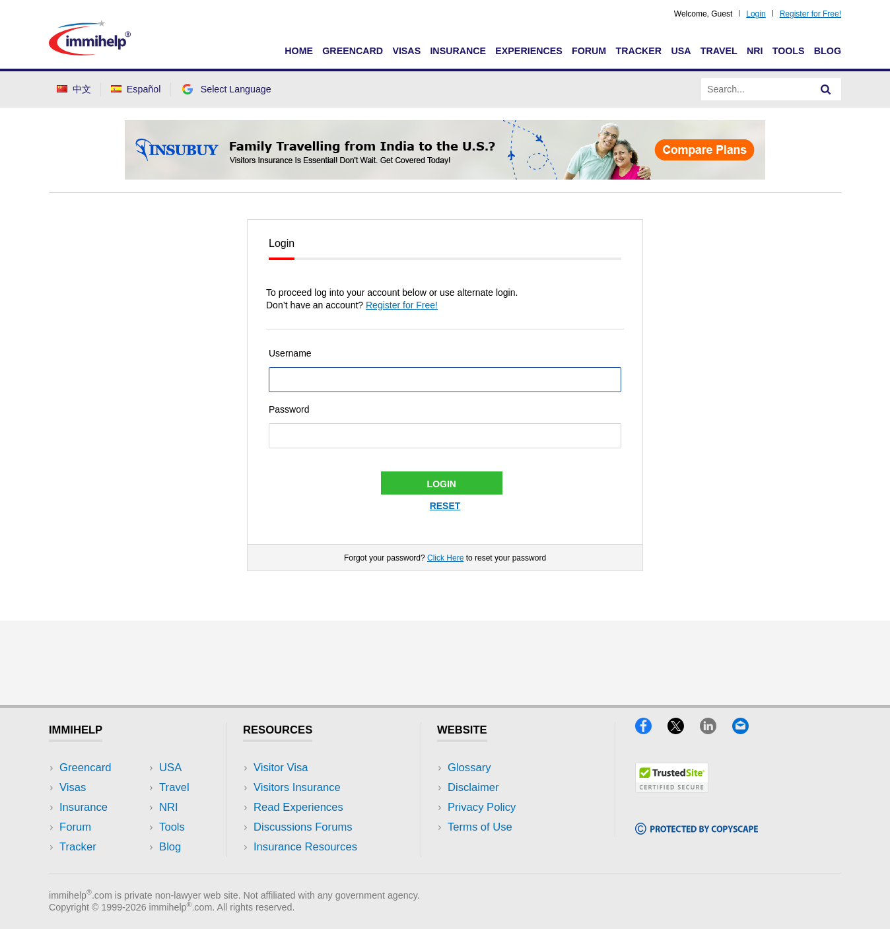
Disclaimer (473, 787)
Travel (719, 51)
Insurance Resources (305, 847)
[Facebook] (651, 730)
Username (290, 353)
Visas (406, 51)
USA (681, 51)
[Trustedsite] (671, 789)
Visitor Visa (281, 767)
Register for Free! (810, 13)
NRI (755, 51)
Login (755, 13)
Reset (445, 505)
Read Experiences (298, 807)
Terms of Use (480, 827)
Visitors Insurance (297, 787)
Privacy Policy (482, 807)
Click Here (445, 558)
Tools (788, 51)
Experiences (528, 51)
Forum (589, 51)
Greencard (352, 51)
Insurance (458, 51)
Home (299, 51)
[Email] (746, 730)
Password (289, 409)
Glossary (469, 767)
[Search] (826, 89)
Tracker (638, 51)
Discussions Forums (303, 827)
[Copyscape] (696, 830)
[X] (684, 730)
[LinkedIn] (716, 730)
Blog (827, 51)
